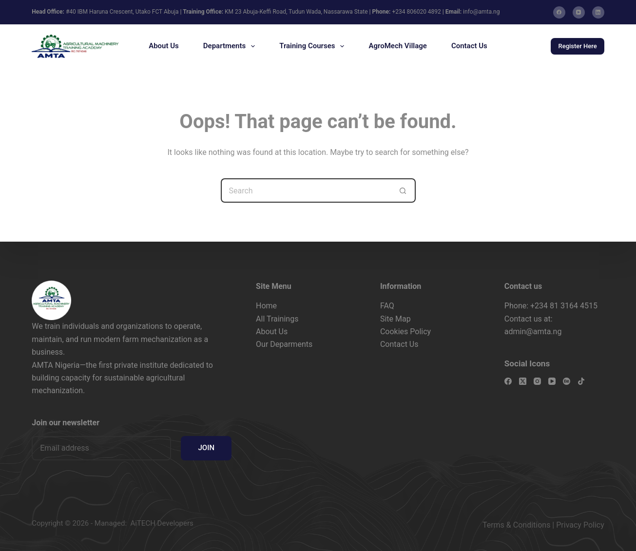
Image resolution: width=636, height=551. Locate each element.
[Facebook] (559, 12)
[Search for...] (306, 190)
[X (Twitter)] (522, 381)
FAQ (387, 305)
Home (266, 305)
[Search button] (403, 190)
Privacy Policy (580, 525)
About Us (164, 45)
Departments (231, 46)
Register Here (577, 46)
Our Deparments (284, 344)
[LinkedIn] (598, 12)
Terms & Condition (514, 525)
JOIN (206, 447)
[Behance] (566, 381)
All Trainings (277, 318)
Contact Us (469, 45)
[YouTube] (579, 12)
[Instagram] (537, 381)
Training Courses (313, 46)
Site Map (395, 318)
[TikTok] (581, 381)
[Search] (527, 46)
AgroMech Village (397, 45)
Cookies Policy (405, 331)
